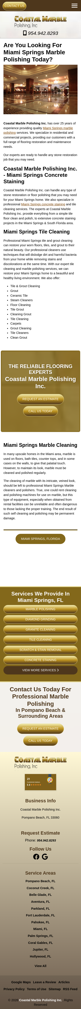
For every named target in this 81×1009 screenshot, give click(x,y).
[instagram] (45, 856)
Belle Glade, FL (40, 895)
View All (40, 966)
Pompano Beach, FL (40, 881)
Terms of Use (36, 989)
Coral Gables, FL (40, 943)
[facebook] (36, 856)
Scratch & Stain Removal (40, 650)
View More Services (40, 670)
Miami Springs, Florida (40, 539)
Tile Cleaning (40, 639)
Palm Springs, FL (40, 936)
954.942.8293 (40, 33)
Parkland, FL (40, 908)
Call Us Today (40, 411)
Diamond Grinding (40, 619)
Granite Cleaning (41, 629)
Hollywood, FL (40, 956)
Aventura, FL (40, 901)
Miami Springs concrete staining (43, 204)
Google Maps (21, 982)
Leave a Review (44, 982)
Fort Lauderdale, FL (40, 915)
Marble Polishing (41, 609)
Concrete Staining (41, 660)
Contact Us (14, 6)
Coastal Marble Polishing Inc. (40, 1000)
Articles (64, 982)
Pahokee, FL (40, 922)
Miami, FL (40, 929)
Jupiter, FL (40, 949)
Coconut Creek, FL (40, 888)
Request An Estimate (40, 399)
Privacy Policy (14, 989)
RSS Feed (70, 989)
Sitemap (55, 989)
